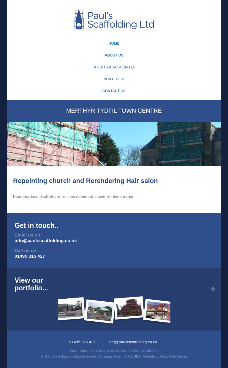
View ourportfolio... (31, 284)
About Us (113, 55)
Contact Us (114, 91)
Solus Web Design (173, 356)
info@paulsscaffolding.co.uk (46, 240)
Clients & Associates (114, 67)
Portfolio (114, 79)
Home (114, 43)
